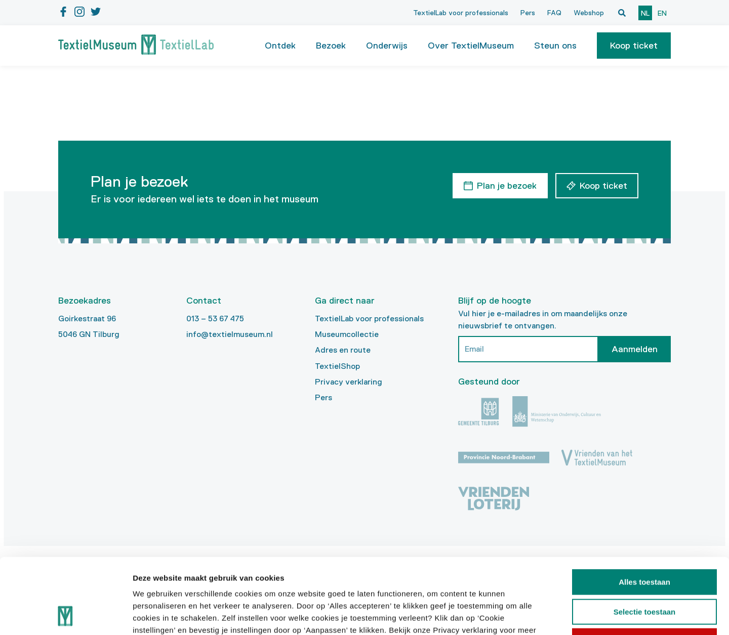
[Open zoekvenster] (621, 12)
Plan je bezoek (507, 186)
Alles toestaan (644, 511)
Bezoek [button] (331, 45)
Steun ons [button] (555, 45)
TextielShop (337, 366)
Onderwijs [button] (387, 45)
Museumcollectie (347, 334)
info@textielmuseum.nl (229, 334)
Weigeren (644, 570)
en (662, 13)
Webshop (589, 13)
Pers (527, 13)
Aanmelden (635, 349)
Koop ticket (634, 45)
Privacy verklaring (348, 381)
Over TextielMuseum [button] (471, 45)
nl (645, 13)
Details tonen (547, 615)
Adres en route (343, 350)
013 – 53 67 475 (215, 318)
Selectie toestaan (645, 541)
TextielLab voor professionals (460, 13)
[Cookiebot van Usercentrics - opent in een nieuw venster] (65, 615)
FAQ (554, 13)
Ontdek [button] (280, 45)
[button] (634, 45)
